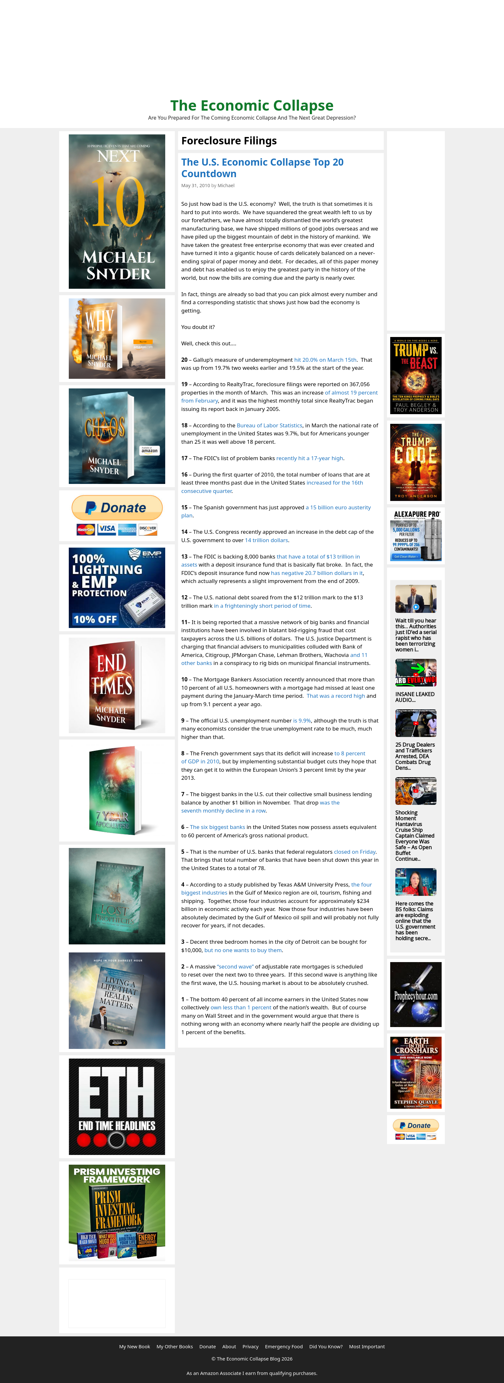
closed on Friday (354, 851)
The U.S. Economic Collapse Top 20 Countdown (262, 167)
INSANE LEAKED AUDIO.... (415, 697)
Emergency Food (284, 1346)
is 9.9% (302, 720)
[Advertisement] (252, 51)
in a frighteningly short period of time (262, 605)
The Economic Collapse (252, 105)
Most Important (367, 1346)
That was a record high (336, 695)
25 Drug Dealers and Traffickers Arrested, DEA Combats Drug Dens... (415, 756)
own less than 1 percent (241, 1007)
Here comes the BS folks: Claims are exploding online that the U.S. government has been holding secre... (415, 921)
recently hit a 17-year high (309, 458)
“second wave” (235, 966)
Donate (207, 1346)
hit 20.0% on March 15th (325, 359)
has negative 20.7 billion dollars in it (317, 573)
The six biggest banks (217, 827)
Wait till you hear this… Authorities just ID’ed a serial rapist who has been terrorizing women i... (416, 635)
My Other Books (175, 1346)
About (229, 1346)
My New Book (134, 1346)
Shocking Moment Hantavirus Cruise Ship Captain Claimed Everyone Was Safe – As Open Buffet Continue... (414, 836)
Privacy (250, 1346)
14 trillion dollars (266, 540)
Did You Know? (326, 1346)
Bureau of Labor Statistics (269, 425)
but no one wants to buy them (243, 950)
